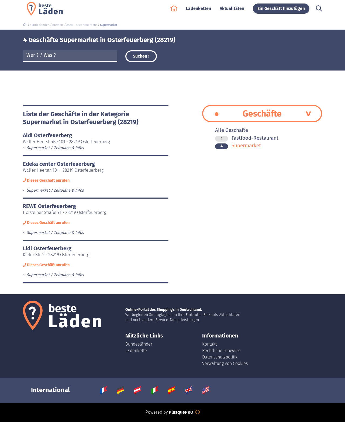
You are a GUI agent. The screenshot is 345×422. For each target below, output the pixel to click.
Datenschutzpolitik (219, 357)
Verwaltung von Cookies (225, 363)
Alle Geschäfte (231, 130)
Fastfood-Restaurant (246, 138)
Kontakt (209, 344)
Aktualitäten (232, 11)
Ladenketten (198, 11)
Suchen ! (141, 56)
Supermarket (238, 145)
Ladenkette (136, 350)
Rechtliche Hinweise (221, 350)
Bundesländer (138, 344)
